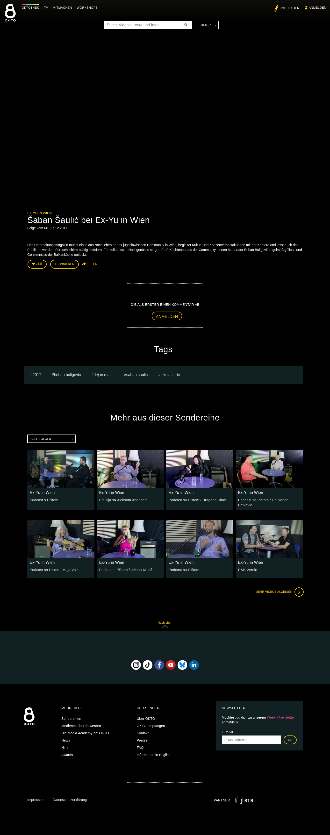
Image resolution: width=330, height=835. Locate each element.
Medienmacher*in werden (81, 723)
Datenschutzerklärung (70, 797)
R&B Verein (247, 567)
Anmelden (167, 316)
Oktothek (31, 7)
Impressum (35, 797)
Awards (67, 752)
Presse (142, 737)
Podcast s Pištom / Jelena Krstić (124, 567)
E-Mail (228, 729)
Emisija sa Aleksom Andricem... (123, 499)
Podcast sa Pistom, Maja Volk (53, 567)
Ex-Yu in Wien (39, 213)
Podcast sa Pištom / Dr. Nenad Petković (269, 499)
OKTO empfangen (151, 723)
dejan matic (104, 374)
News (65, 737)
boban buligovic (67, 374)
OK (290, 736)
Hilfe (64, 744)
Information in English (154, 752)
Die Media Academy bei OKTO (85, 730)
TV (47, 7)
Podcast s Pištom (43, 499)
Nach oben (165, 623)
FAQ (140, 744)
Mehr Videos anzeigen (278, 588)
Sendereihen (71, 715)
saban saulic (137, 374)
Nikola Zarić (170, 374)
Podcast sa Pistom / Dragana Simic (196, 499)
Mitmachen (63, 7)
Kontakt (143, 730)
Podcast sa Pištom (183, 567)
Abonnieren (64, 263)
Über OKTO (146, 715)
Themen (207, 25)
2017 (37, 374)
